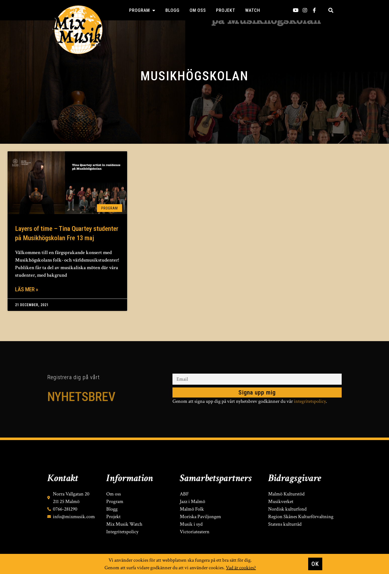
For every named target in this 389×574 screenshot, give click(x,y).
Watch (252, 10)
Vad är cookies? (241, 567)
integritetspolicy (310, 401)
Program (142, 10)
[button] (331, 10)
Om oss (198, 10)
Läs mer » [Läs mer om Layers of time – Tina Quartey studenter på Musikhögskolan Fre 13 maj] (26, 289)
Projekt (225, 10)
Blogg (172, 10)
